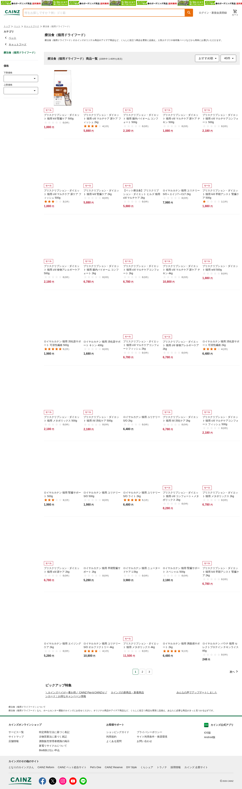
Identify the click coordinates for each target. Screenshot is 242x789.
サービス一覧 (16, 762)
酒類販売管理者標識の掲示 (54, 772)
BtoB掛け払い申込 (49, 781)
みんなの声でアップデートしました (197, 723)
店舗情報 (14, 772)
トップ (7, 26)
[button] (189, 13)
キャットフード (31, 26)
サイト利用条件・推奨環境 (152, 767)
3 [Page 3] (149, 671)
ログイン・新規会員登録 (213, 12)
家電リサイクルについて (53, 776)
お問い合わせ (144, 772)
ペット (17, 26)
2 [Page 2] (142, 671)
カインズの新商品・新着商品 (127, 723)
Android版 (209, 768)
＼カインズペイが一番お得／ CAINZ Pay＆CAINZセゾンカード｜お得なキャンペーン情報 (76, 725)
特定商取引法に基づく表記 (54, 762)
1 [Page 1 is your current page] (135, 671)
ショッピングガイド (117, 762)
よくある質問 (114, 772)
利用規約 (111, 767)
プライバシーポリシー (149, 762)
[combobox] (101, 12)
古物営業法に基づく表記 (53, 767)
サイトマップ (16, 767)
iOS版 (207, 763)
